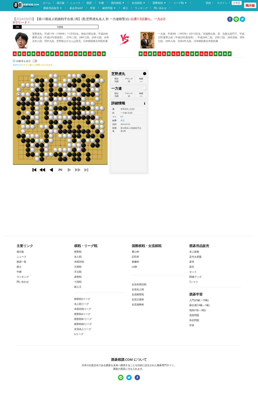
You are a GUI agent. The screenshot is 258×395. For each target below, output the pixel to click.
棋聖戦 (77, 251)
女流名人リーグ (82, 329)
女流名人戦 (138, 289)
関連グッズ (195, 276)
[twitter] (242, 19)
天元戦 (77, 271)
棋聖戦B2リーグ (83, 324)
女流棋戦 (138, 3)
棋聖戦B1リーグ (83, 319)
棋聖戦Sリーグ (82, 298)
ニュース (75, 3)
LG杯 (134, 266)
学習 (92, 8)
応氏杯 (135, 256)
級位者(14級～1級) (199, 305)
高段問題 (194, 315)
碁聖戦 (77, 276)
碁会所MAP (76, 8)
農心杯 (135, 251)
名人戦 (77, 256)
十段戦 (77, 281)
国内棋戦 (117, 3)
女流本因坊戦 (139, 284)
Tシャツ (193, 281)
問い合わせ (160, 8)
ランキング (141, 8)
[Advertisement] (129, 198)
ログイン (222, 3)
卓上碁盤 (194, 251)
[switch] (34, 61)
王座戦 (77, 266)
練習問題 (109, 8)
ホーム (47, 3)
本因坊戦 (79, 261)
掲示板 (60, 3)
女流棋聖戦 (138, 294)
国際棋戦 (159, 3)
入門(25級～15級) (198, 300)
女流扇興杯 (138, 304)
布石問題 (194, 320)
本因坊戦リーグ (82, 309)
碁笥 (191, 261)
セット (193, 271)
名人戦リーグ (81, 304)
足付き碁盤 (195, 256)
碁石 (191, 266)
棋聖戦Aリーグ (82, 314)
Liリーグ (78, 334)
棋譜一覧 (21, 261)
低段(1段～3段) (197, 310)
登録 (208, 3)
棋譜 (89, 3)
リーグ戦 (180, 3)
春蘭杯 (135, 261)
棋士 (125, 8)
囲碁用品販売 (52, 8)
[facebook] (230, 19)
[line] (236, 19)
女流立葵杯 (138, 299)
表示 (123, 120)
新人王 (77, 286)
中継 (101, 3)
